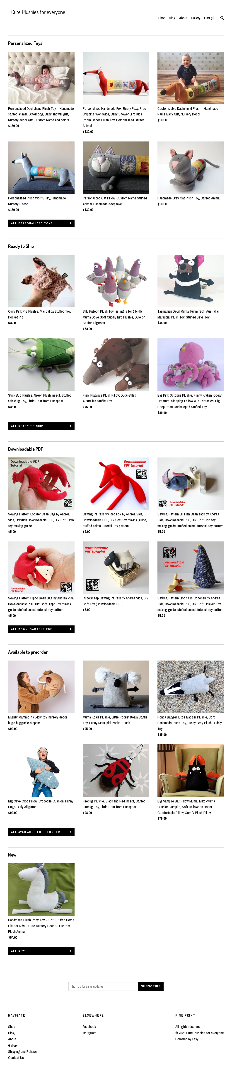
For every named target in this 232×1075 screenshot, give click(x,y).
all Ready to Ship (27, 426)
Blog (172, 17)
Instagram (89, 1032)
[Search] (222, 18)
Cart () (209, 17)
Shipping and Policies (22, 1051)
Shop (161, 17)
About (183, 17)
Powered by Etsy (186, 1039)
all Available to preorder (35, 832)
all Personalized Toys (32, 223)
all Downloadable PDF (31, 629)
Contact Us (16, 1057)
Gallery (196, 17)
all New (18, 951)
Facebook (89, 1026)
